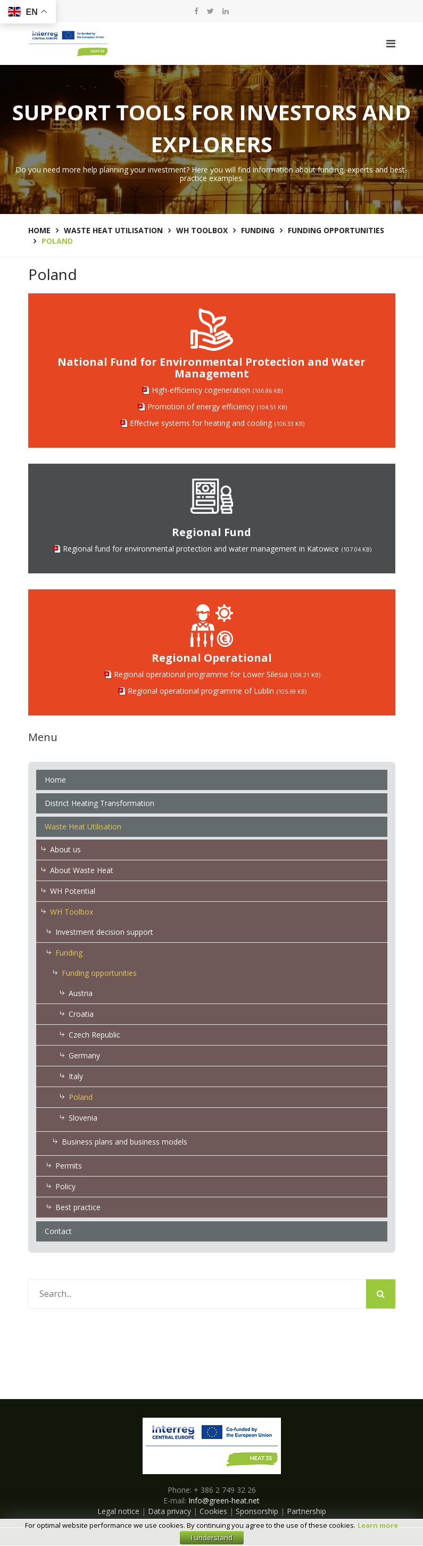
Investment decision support (104, 932)
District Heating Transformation (99, 803)
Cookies (213, 1511)
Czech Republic (94, 1035)
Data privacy (169, 1511)
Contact (58, 1231)
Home (55, 780)
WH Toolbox (71, 912)
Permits (68, 1166)
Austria (81, 993)
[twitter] (210, 11)
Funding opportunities (99, 973)
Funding (68, 953)
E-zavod (225, 1537)
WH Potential (72, 891)
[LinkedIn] (225, 11)
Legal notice (118, 1511)
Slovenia (83, 1118)
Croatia (81, 1014)
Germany (84, 1055)
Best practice (78, 1207)
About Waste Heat (81, 870)
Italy (76, 1076)
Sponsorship (257, 1511)
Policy (65, 1186)
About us (65, 849)
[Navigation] (390, 43)
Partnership (306, 1511)
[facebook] (196, 11)
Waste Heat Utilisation (83, 826)
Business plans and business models (124, 1142)
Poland (81, 1097)
